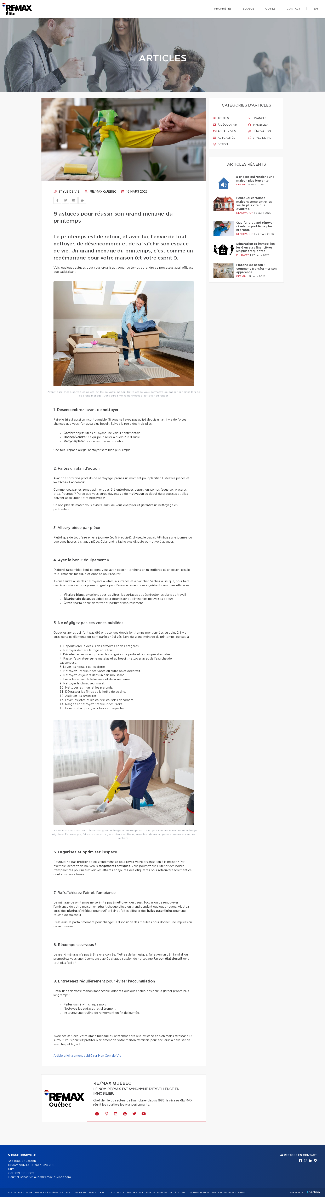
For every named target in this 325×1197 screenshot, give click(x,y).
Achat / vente (226, 131)
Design (220, 144)
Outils (270, 8)
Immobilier (258, 124)
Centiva (313, 1192)
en (316, 8)
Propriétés (223, 8)
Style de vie (66, 191)
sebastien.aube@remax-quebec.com (45, 1177)
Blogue (248, 8)
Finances (257, 118)
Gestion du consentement (228, 1193)
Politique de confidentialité (157, 1193)
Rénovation (259, 131)
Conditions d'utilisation (193, 1193)
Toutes (221, 118)
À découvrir (225, 124)
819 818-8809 (24, 1173)
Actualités (224, 137)
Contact (294, 8)
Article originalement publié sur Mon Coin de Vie (87, 1055)
